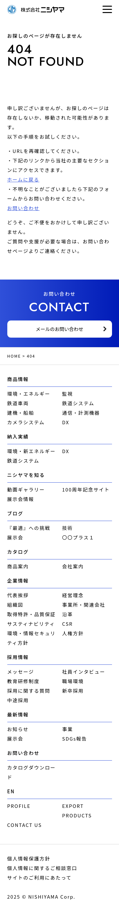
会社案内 (73, 566)
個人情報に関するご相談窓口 (42, 868)
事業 (67, 729)
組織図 (15, 604)
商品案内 (18, 566)
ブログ (15, 513)
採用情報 (18, 657)
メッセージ (20, 671)
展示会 (15, 537)
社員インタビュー (83, 671)
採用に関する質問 (28, 690)
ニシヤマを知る (26, 475)
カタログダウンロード (31, 772)
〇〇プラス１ (78, 537)
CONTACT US (24, 825)
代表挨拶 (18, 595)
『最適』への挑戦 (28, 528)
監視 (67, 393)
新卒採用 (73, 690)
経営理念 (73, 595)
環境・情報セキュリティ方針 (31, 638)
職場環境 (73, 681)
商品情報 (18, 379)
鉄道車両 (18, 403)
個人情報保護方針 (28, 858)
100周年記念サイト (86, 489)
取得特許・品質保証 (31, 614)
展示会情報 (20, 499)
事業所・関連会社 (83, 604)
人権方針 (73, 633)
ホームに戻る (23, 179)
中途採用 (18, 700)
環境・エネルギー (28, 393)
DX (65, 422)
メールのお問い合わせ (59, 329)
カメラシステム (26, 422)
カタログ (18, 551)
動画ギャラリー (26, 489)
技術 (67, 528)
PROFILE (19, 805)
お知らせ (18, 729)
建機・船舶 (20, 412)
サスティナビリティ (31, 623)
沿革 (67, 614)
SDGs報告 (74, 738)
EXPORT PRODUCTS (77, 810)
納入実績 (18, 436)
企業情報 (18, 580)
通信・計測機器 (81, 412)
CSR (67, 623)
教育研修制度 (23, 681)
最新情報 (18, 714)
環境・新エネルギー (31, 451)
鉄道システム (78, 403)
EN (11, 791)
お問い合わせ (23, 208)
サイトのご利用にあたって (39, 877)
